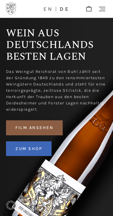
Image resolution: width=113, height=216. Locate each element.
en (48, 9)
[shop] (89, 9)
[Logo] (11, 9)
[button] (102, 9)
